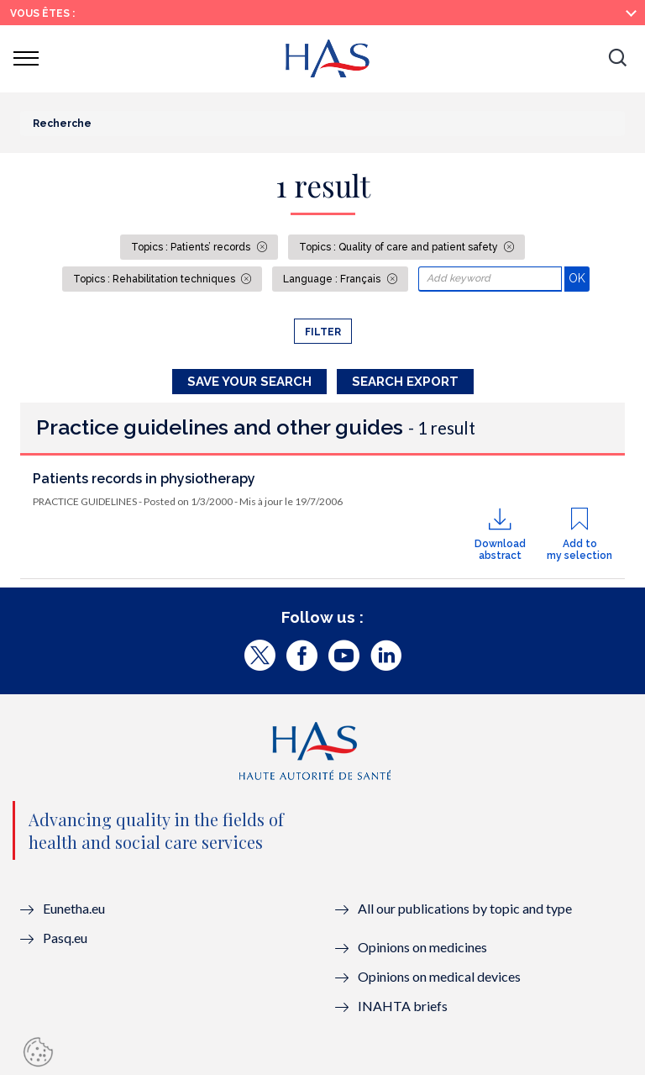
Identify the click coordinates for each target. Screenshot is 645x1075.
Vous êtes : (42, 13)
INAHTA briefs (403, 1006)
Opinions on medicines (422, 947)
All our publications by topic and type (465, 908)
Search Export (405, 381)
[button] (617, 59)
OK (579, 278)
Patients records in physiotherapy (144, 479)
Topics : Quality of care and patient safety (400, 247)
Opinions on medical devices (439, 976)
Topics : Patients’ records (192, 247)
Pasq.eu (65, 938)
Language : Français (333, 279)
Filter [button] (323, 332)
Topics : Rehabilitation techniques (155, 279)
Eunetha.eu (74, 908)
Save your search (249, 381)
